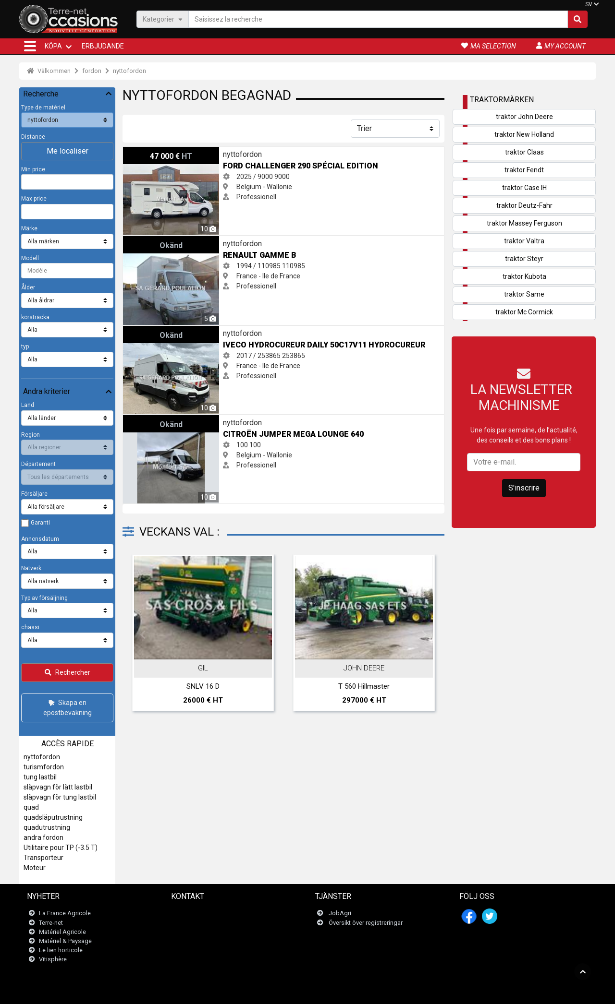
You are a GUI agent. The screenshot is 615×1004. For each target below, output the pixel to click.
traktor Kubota (524, 276)
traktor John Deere (524, 116)
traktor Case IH (524, 187)
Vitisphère (53, 959)
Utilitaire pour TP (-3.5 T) (61, 847)
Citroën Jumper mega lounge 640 (174, 420)
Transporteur (43, 857)
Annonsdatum (40, 539)
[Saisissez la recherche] (378, 19)
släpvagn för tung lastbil (60, 797)
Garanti (40, 522)
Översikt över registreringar (366, 922)
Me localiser (67, 150)
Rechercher (67, 672)
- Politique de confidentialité (367, 991)
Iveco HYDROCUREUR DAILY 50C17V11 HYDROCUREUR (206, 331)
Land (27, 405)
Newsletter (192, 922)
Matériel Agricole (62, 931)
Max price (34, 198)
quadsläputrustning (53, 817)
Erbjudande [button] (103, 46)
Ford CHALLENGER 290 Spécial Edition (180, 151)
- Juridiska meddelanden (295, 991)
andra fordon (43, 837)
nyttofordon (129, 70)
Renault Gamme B (150, 241)
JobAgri (340, 913)
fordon (91, 70)
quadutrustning (47, 827)
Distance (33, 136)
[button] (30, 46)
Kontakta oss (195, 913)
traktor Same (524, 294)
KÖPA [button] (53, 46)
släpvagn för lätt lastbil (58, 787)
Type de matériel (43, 107)
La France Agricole (65, 913)
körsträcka (35, 317)
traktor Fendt (524, 170)
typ (25, 346)
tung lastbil (40, 777)
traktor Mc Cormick (524, 312)
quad (31, 807)
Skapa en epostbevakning (67, 707)
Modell (30, 258)
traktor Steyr (524, 259)
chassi (30, 627)
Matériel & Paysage (65, 940)
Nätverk (31, 568)
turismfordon (44, 767)
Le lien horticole (61, 950)
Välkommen (49, 70)
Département (38, 464)
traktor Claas (524, 152)
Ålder (28, 287)
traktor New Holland (524, 134)
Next (424, 635)
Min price (33, 169)
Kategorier (163, 19)
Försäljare (34, 493)
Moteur (35, 868)
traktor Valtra (524, 241)
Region (30, 434)
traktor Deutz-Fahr (524, 205)
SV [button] (588, 4)
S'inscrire (524, 487)
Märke (29, 228)
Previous (142, 635)
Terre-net (51, 922)
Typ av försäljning (44, 598)
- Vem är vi (420, 991)
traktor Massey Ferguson (524, 223)
